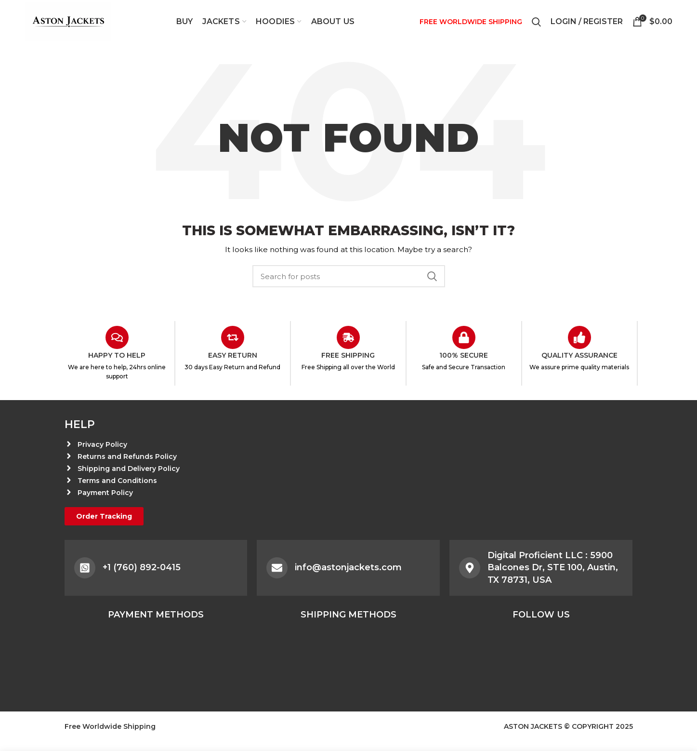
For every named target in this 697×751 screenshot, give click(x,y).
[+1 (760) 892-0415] (84, 567)
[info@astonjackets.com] (277, 567)
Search (432, 276)
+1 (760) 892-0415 (142, 567)
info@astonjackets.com (348, 567)
